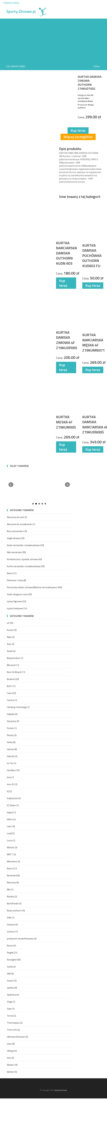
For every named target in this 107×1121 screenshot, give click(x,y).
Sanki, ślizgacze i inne (19, 594)
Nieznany (13, 882)
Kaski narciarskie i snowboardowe (25, 545)
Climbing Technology (18, 707)
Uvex (11, 1044)
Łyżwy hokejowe (17, 608)
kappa (11, 812)
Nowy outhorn (16, 910)
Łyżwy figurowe (16, 601)
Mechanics (13, 861)
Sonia (12, 980)
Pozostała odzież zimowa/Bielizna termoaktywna (34, 587)
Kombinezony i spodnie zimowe (24, 559)
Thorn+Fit (13, 1030)
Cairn (11, 693)
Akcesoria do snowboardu (21, 524)
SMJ (10, 973)
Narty (12, 573)
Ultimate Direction (17, 1037)
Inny (10, 777)
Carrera (12, 700)
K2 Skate (13, 805)
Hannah (12, 756)
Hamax (12, 749)
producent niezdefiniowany (22, 938)
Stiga (11, 1001)
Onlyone (12, 924)
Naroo (12, 868)
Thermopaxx (14, 1022)
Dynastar (13, 721)
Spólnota (13, 994)
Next (67, 484)
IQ (9, 791)
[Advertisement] (54, 40)
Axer (10, 644)
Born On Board (16, 672)
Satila (11, 966)
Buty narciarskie (17, 531)
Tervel (11, 1015)
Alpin (11, 637)
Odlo (10, 917)
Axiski (11, 651)
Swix (10, 1008)
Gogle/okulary (15, 538)
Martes (12, 847)
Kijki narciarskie (16, 552)
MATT (11, 854)
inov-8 (12, 784)
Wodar (12, 1065)
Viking (12, 1051)
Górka (11, 742)
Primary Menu (11, 3)
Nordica (12, 896)
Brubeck (13, 679)
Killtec (11, 819)
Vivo (10, 1058)
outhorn (12, 931)
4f (10, 623)
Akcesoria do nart (17, 517)
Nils (10, 889)
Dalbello (12, 714)
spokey (12, 987)
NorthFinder (14, 903)
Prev (10, 484)
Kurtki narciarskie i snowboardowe (26, 566)
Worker (12, 1072)
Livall (11, 833)
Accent (12, 630)
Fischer (12, 728)
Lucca (11, 840)
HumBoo (13, 770)
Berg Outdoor (15, 658)
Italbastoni (14, 798)
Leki (11, 826)
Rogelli (12, 952)
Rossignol (14, 959)
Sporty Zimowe (61, 1090)
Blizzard (13, 665)
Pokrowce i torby (16, 580)
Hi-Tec (11, 763)
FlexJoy (12, 735)
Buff (11, 686)
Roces (11, 945)
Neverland (13, 875)
